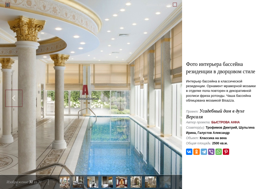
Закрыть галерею (159, 4)
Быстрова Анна (225, 122)
